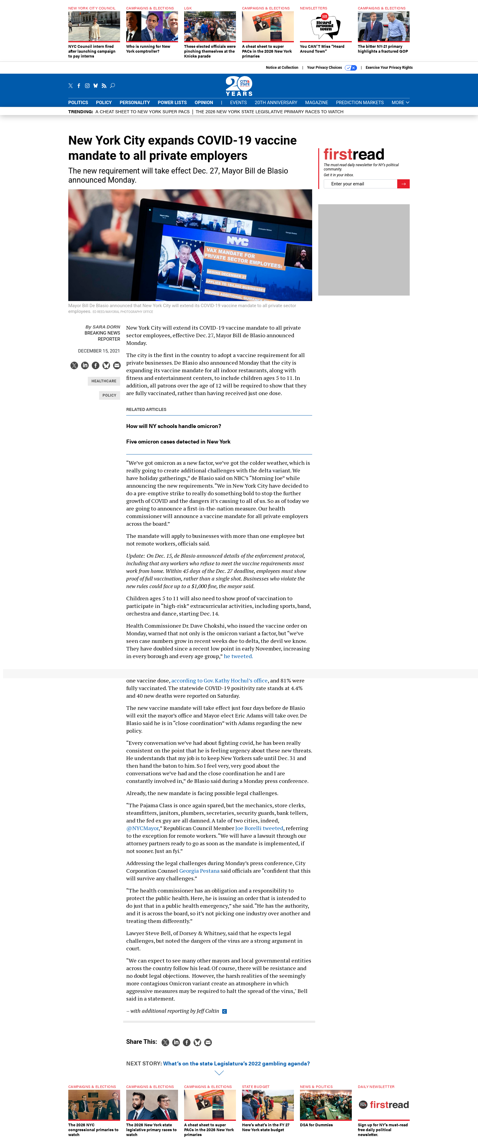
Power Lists (172, 102)
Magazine (316, 102)
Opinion (204, 102)
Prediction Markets (360, 102)
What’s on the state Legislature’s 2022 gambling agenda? (236, 1063)
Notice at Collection (282, 67)
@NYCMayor (142, 828)
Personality (135, 102)
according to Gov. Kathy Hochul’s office (219, 680)
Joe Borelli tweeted (259, 828)
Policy (104, 102)
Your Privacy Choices (332, 68)
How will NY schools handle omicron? (173, 426)
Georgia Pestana (199, 870)
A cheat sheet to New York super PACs (142, 111)
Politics (78, 102)
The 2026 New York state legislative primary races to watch (270, 111)
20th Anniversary (276, 102)
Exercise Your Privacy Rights (389, 67)
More (401, 102)
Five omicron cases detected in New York (178, 441)
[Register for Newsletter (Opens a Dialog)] (403, 184)
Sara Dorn (102, 326)
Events (238, 102)
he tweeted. (238, 656)
